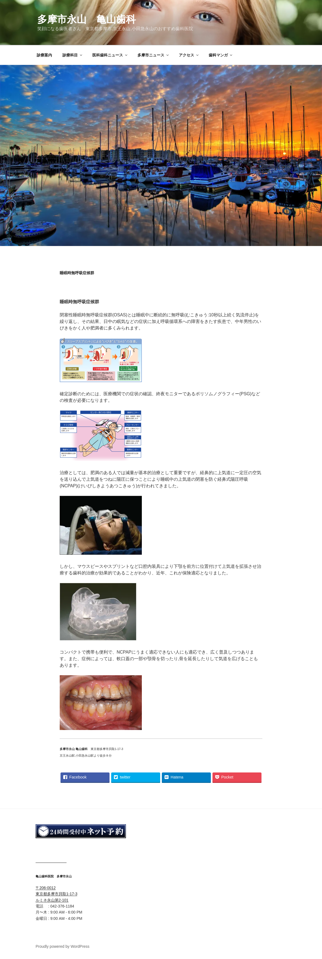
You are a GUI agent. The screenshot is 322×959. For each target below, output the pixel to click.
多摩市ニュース (153, 55)
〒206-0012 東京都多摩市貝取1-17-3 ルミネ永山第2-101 (56, 894)
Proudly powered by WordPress (63, 946)
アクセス (189, 55)
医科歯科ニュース (110, 55)
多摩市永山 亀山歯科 (86, 19)
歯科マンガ (221, 55)
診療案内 (44, 55)
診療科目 (72, 55)
